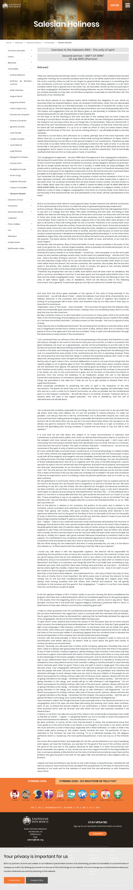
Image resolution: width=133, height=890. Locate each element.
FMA (97, 807)
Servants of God (15, 199)
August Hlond (16, 96)
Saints (11, 56)
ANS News (12, 236)
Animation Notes (15, 212)
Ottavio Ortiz (16, 163)
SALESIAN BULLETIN (52, 807)
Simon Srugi (15, 175)
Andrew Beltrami (17, 75)
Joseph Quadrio (17, 139)
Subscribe (98, 833)
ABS (84, 807)
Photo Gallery (14, 224)
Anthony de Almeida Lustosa (20, 82)
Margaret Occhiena (19, 157)
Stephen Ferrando (18, 181)
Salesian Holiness (33, 42)
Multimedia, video (16, 248)
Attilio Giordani (16, 90)
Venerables (50, 42)
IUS (90, 807)
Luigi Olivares (16, 151)
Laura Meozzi (16, 145)
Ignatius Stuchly (17, 126)
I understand (14, 880)
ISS (77, 807)
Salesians (19, 42)
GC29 (115, 5)
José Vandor (15, 133)
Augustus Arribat (17, 102)
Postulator (13, 206)
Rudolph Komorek (18, 169)
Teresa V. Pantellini (18, 187)
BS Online (68, 807)
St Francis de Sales (16, 50)
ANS (32, 807)
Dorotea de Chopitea (19, 114)
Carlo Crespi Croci (18, 108)
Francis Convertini (18, 120)
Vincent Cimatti (64, 42)
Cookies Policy (36, 880)
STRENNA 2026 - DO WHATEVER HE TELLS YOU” (88, 781)
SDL (39, 807)
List (9, 230)
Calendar (12, 218)
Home (8, 42)
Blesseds (12, 62)
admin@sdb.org (35, 839)
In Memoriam (14, 242)
